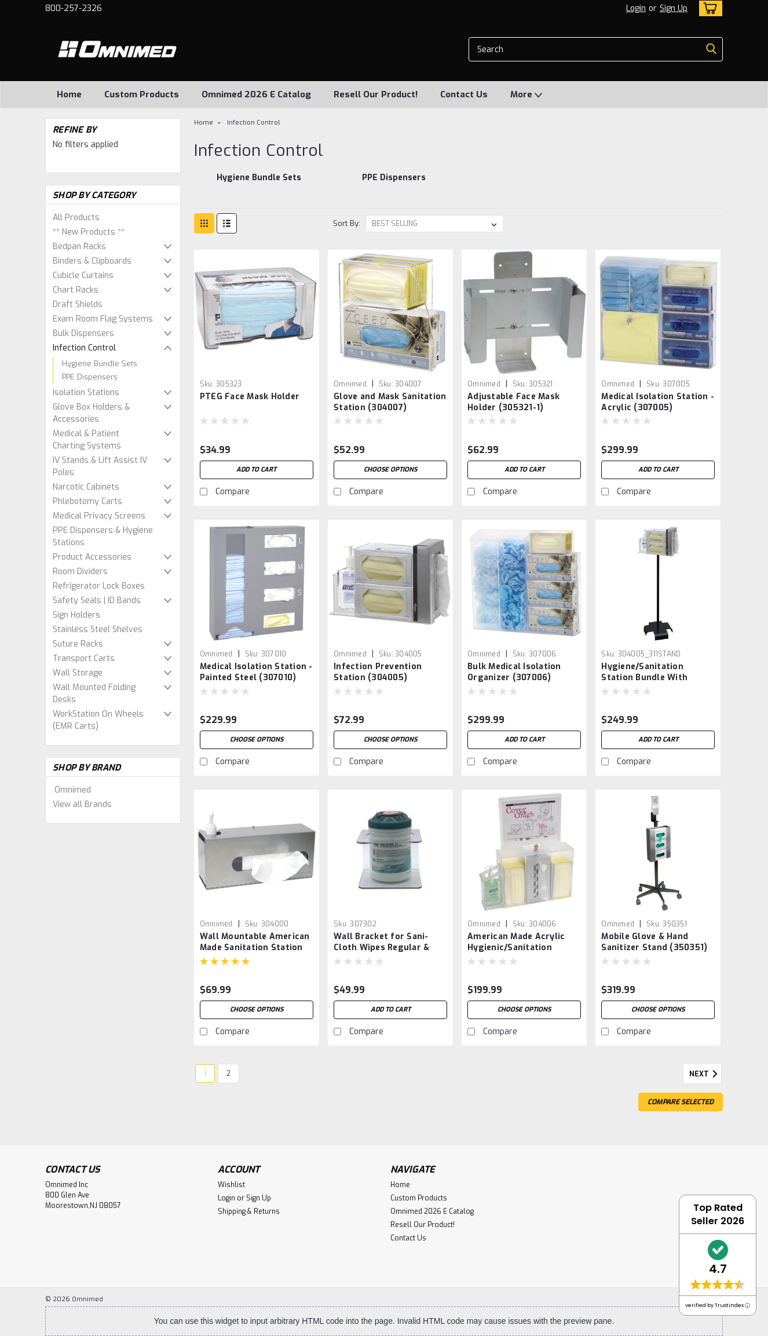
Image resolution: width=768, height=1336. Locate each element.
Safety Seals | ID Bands (97, 600)
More (526, 95)
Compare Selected (681, 1102)
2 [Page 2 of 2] (228, 1073)
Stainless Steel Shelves (97, 629)
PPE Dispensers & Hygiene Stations (103, 536)
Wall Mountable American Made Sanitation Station (255, 942)
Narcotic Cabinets (86, 486)
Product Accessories (92, 557)
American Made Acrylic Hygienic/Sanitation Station (516, 947)
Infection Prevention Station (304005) (378, 672)
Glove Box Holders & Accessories (91, 413)
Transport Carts (84, 658)
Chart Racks (75, 289)
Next (705, 1074)
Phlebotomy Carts (87, 501)
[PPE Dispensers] (394, 183)
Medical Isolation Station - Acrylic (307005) (657, 402)
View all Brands (82, 804)
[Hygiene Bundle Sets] (258, 183)
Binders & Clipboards (92, 261)
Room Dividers (80, 571)
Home (69, 94)
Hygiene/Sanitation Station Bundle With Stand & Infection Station (655, 677)
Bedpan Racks (79, 246)
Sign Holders (76, 614)
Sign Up (673, 8)
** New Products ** (89, 232)
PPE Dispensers (90, 377)
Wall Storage (78, 672)
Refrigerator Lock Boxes (99, 586)
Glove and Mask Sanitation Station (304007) (390, 402)
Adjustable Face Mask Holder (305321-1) (513, 402)
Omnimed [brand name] (350, 384)
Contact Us (464, 94)
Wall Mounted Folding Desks (94, 693)
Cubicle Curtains (83, 275)
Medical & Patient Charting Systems (87, 439)
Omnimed (72, 789)
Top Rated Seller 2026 (717, 1214)
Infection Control (84, 347)
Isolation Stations (86, 392)
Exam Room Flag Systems (103, 318)
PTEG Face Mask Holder (249, 396)
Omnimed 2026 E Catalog (256, 94)
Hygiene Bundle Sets (99, 363)
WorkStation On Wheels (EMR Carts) (98, 720)
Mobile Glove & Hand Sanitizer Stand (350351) (654, 942)
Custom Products (141, 94)
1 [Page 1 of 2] (205, 1073)
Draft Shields (78, 304)
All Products (76, 217)
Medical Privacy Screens (99, 515)
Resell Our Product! (376, 94)
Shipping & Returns (249, 1211)
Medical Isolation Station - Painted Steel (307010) (256, 672)
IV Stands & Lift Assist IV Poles (100, 466)
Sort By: (346, 223)
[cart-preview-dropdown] (708, 8)
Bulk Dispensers (83, 333)
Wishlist (231, 1184)
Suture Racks (78, 643)
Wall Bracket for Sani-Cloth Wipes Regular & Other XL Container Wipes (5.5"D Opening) (388, 953)
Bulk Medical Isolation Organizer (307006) (514, 672)
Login (636, 8)
